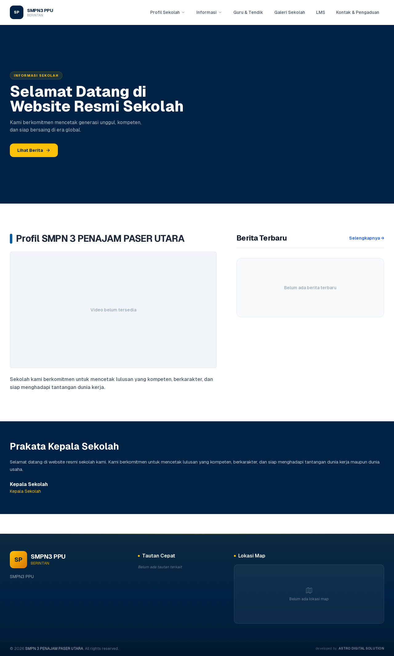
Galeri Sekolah (289, 12)
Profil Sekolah (167, 12)
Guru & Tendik (248, 12)
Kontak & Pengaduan (357, 12)
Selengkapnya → (366, 238)
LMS (320, 12)
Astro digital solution (361, 648)
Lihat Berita (33, 150)
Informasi (209, 12)
